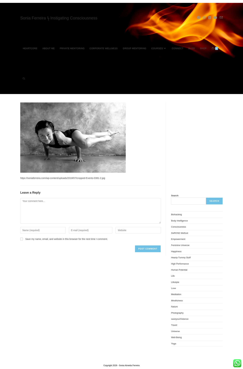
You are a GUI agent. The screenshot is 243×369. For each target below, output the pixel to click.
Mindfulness (177, 300)
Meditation (176, 294)
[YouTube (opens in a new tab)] (215, 17)
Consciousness (178, 227)
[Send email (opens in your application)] (221, 17)
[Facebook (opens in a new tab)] (198, 17)
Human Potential (179, 270)
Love (173, 288)
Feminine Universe (180, 245)
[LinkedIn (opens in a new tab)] (209, 17)
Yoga (173, 343)
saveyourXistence (179, 319)
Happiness (176, 251)
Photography (177, 313)
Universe (175, 331)
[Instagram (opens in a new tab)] (204, 17)
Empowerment (178, 239)
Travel (174, 325)
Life (173, 276)
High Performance (180, 263)
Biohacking (176, 214)
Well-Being (176, 337)
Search (174, 195)
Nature (174, 306)
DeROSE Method (179, 233)
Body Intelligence (179, 220)
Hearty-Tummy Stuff (181, 257)
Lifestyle (175, 282)
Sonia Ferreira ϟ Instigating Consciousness (58, 18)
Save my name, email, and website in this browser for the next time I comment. (66, 239)
